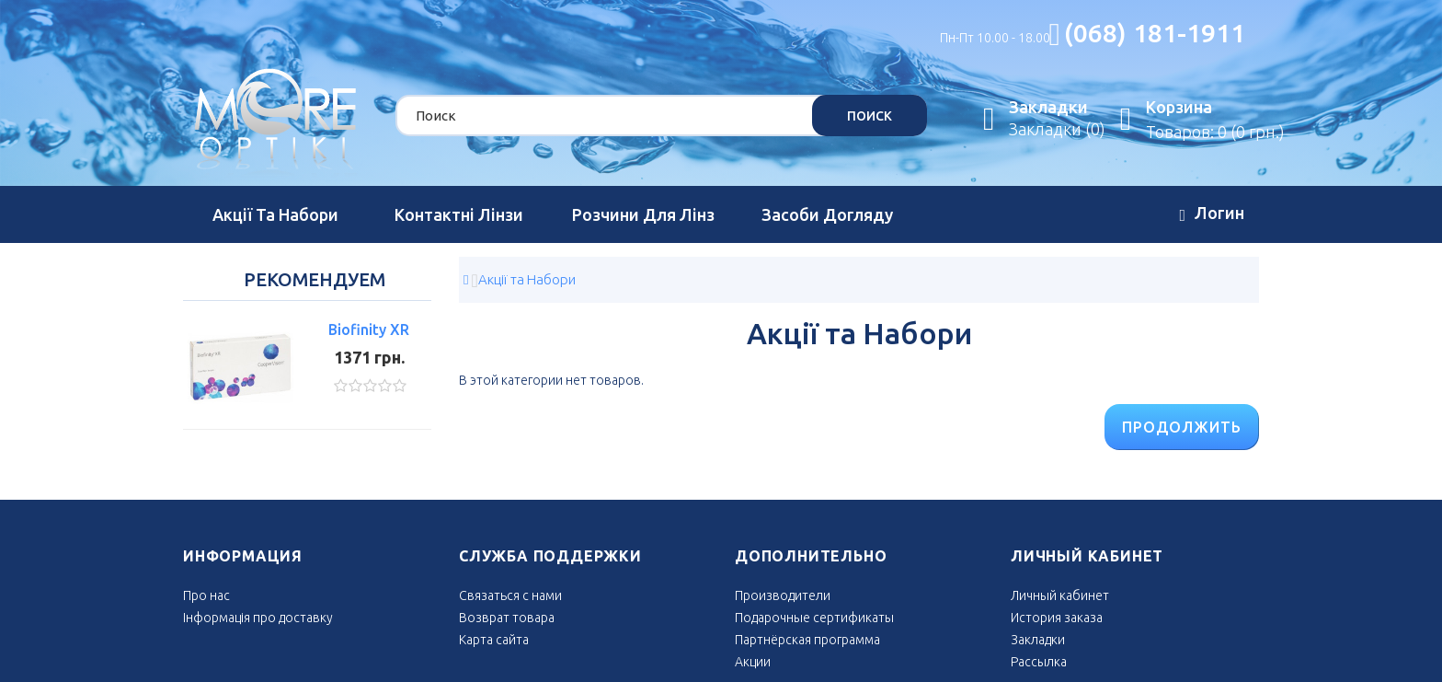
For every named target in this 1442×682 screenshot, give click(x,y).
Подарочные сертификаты (814, 617)
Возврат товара (507, 617)
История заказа (1057, 617)
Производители (782, 595)
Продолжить (1182, 427)
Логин (1211, 214)
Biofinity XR (368, 329)
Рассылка (1039, 661)
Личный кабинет (1060, 595)
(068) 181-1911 (1154, 32)
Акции (753, 661)
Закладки (1038, 639)
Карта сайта (494, 639)
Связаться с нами (510, 595)
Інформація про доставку (258, 617)
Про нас (206, 595)
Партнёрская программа (807, 639)
